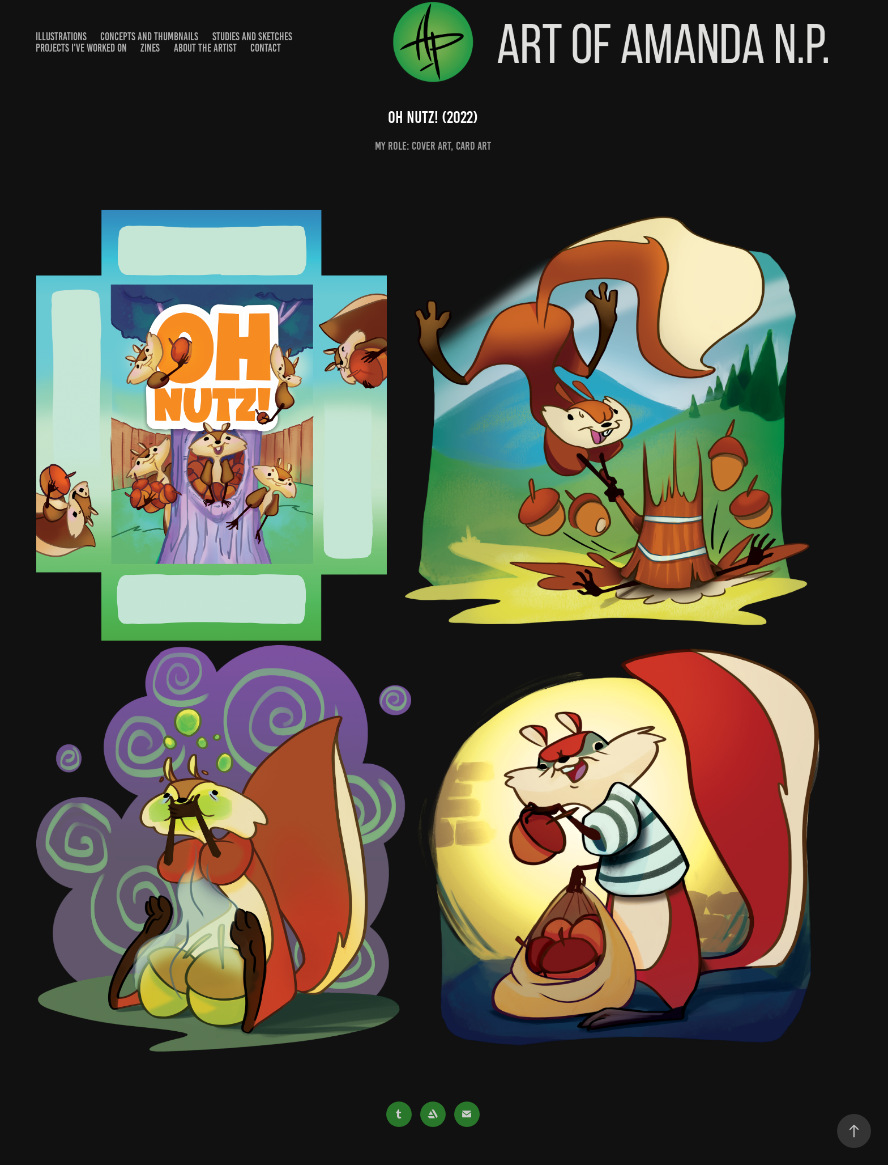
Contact (265, 48)
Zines (150, 48)
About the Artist (205, 48)
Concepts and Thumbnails (149, 37)
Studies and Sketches (252, 37)
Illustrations (61, 37)
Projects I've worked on (81, 48)
